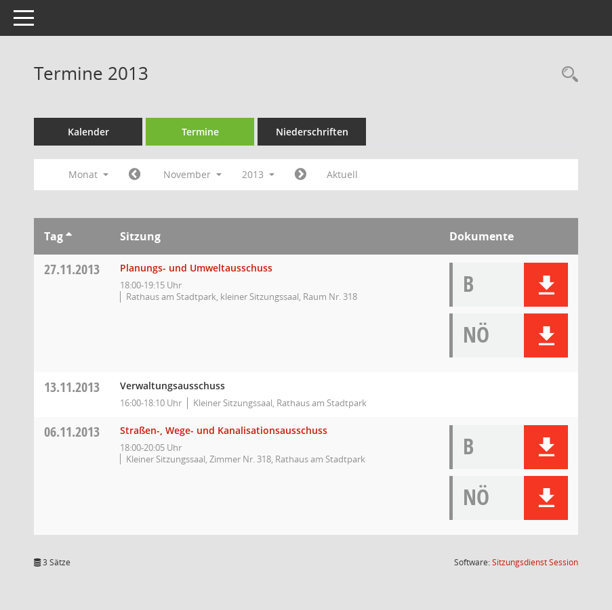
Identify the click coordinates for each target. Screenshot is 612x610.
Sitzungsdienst (535, 562)
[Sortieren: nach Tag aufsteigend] (69, 236)
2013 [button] (258, 174)
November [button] (192, 174)
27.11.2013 (72, 269)
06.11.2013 (72, 431)
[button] (546, 285)
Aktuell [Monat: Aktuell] (342, 174)
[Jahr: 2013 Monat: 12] (301, 174)
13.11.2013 (72, 387)
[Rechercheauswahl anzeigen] (566, 75)
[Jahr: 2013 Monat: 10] (134, 174)
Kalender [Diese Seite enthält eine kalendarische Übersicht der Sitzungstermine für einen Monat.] (88, 131)
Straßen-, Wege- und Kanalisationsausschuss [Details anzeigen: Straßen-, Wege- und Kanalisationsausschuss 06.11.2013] (223, 430)
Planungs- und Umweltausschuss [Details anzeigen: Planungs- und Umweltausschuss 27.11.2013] (196, 267)
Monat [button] (88, 174)
